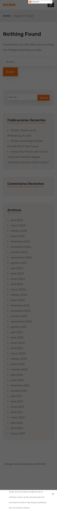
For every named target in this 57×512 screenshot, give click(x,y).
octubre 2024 (19, 252)
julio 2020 (17, 422)
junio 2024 (17, 273)
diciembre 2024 (20, 241)
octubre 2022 (19, 369)
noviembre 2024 (21, 247)
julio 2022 (17, 374)
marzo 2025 (18, 225)
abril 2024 (17, 284)
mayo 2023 (18, 342)
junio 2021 (17, 401)
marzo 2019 (18, 433)
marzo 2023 (18, 353)
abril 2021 (17, 412)
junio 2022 (17, 380)
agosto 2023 (19, 326)
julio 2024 (17, 268)
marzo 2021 (18, 417)
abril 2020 (17, 428)
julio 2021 (16, 396)
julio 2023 (17, 332)
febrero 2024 (19, 295)
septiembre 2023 (21, 321)
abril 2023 (17, 348)
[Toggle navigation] (51, 5)
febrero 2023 (19, 358)
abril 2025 (17, 220)
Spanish (34, 2)
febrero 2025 (19, 231)
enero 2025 (18, 236)
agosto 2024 (19, 263)
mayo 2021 (17, 406)
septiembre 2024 (21, 257)
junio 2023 (17, 337)
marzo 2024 (18, 289)
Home (6, 15)
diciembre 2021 (20, 385)
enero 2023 (18, 364)
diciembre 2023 (20, 305)
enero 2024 (18, 300)
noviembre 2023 (21, 311)
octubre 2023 (19, 316)
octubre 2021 (19, 390)
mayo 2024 (18, 279)
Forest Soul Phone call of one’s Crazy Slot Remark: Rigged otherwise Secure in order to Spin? (28, 157)
